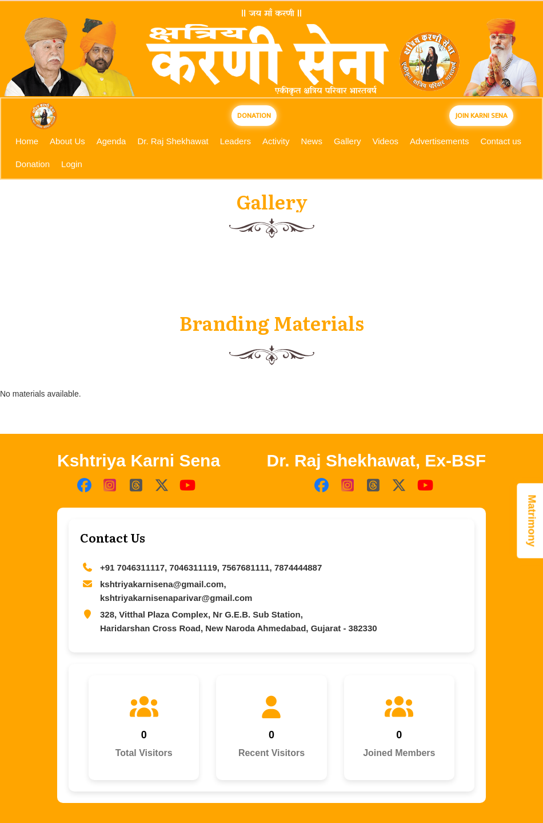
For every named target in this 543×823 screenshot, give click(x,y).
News (311, 141)
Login (71, 164)
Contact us (500, 141)
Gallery (347, 141)
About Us (67, 141)
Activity (276, 141)
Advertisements (439, 141)
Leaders (235, 141)
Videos (385, 141)
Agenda (111, 141)
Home (26, 141)
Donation (32, 164)
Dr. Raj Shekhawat (172, 141)
